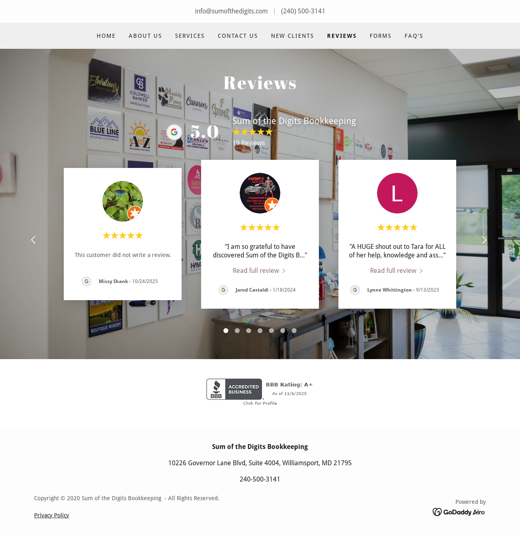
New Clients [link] (292, 36)
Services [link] (190, 36)
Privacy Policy (51, 515)
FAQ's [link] (414, 36)
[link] (260, 270)
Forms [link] (381, 36)
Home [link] (106, 36)
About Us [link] (145, 36)
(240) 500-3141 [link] (303, 11)
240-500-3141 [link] (260, 479)
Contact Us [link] (238, 36)
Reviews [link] (342, 36)
